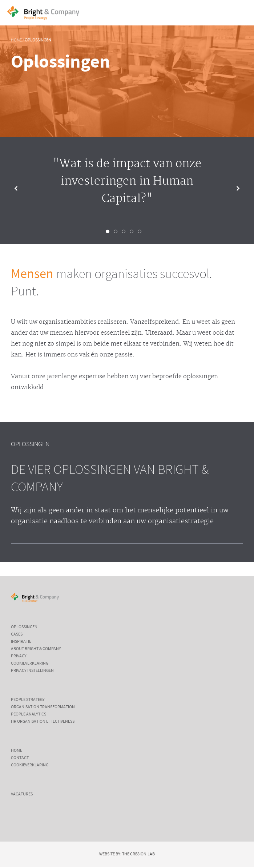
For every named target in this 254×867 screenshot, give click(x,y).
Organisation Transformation (43, 707)
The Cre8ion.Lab (138, 854)
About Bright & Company (36, 649)
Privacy (19, 656)
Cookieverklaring (29, 663)
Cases (17, 634)
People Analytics (28, 714)
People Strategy (28, 700)
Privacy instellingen (32, 671)
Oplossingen (38, 40)
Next (232, 188)
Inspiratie (21, 642)
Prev (22, 188)
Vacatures (22, 794)
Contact (20, 758)
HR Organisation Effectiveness (42, 722)
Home (16, 40)
